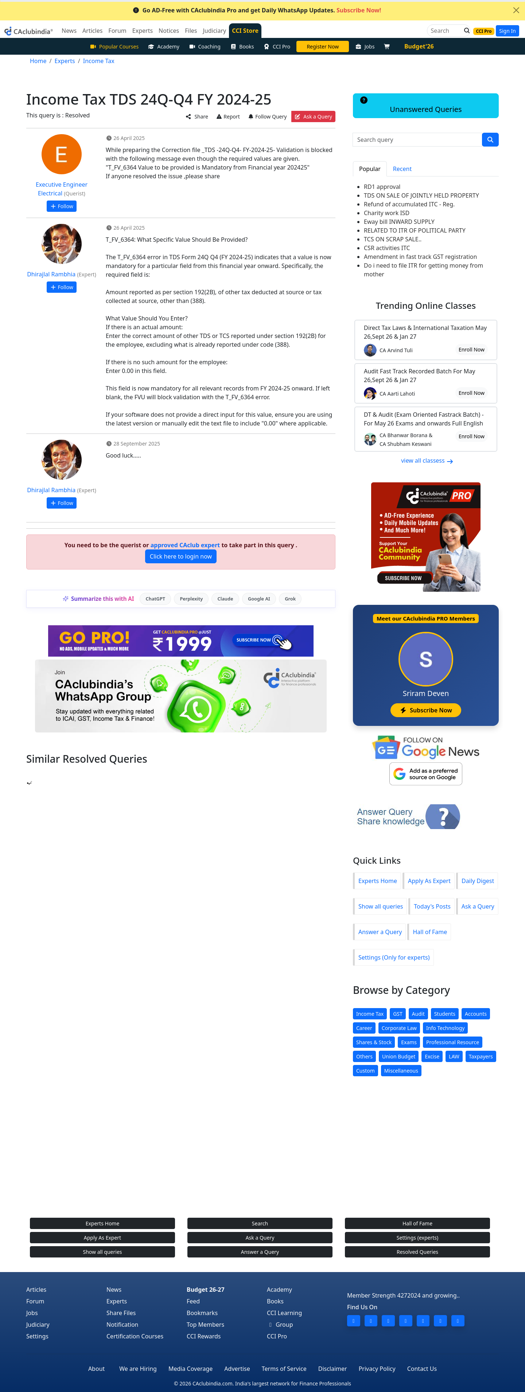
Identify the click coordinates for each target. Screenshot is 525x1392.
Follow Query (267, 116)
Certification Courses (134, 1336)
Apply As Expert (429, 881)
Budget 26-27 (206, 1290)
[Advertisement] (262, 1154)
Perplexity (191, 598)
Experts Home (377, 881)
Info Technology (445, 1027)
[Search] (445, 30)
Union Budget (398, 1056)
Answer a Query (380, 932)
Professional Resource (452, 1042)
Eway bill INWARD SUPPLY (399, 222)
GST (397, 1013)
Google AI (259, 598)
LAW (454, 1056)
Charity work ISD (386, 213)
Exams (409, 1042)
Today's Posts (432, 906)
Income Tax (370, 1013)
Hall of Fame (430, 932)
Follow (61, 206)
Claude (225, 598)
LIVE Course (322, 46)
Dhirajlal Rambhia (51, 274)
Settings (37, 1336)
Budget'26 (419, 46)
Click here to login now (181, 556)
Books (242, 46)
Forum (35, 1301)
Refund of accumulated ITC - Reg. (409, 204)
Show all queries (380, 906)
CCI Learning (284, 1313)
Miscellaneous (401, 1070)
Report (228, 116)
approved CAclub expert (185, 545)
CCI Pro (277, 46)
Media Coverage (190, 1369)
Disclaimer (332, 1369)
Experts (116, 1301)
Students (444, 1013)
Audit (418, 1013)
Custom (365, 1070)
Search (260, 1223)
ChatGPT (155, 598)
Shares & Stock (374, 1042)
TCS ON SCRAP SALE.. (392, 239)
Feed (193, 1301)
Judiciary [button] (214, 31)
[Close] (516, 10)
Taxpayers (481, 1056)
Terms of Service (284, 1369)
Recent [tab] (402, 169)
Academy (163, 46)
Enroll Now (472, 349)
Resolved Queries (417, 1251)
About (96, 1369)
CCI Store (245, 31)
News (113, 1290)
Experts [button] (142, 31)
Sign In (507, 30)
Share (197, 116)
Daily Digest (478, 881)
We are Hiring (138, 1369)
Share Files (121, 1313)
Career (364, 1027)
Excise (432, 1056)
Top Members (205, 1325)
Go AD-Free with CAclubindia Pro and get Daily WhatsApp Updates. (256, 10)
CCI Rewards (204, 1336)
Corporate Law (399, 1027)
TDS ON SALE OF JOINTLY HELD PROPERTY (421, 195)
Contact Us (422, 1369)
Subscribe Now (426, 710)
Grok (290, 598)
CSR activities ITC (387, 248)
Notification (122, 1325)
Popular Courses (114, 46)
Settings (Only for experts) (394, 957)
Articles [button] (92, 31)
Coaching (205, 46)
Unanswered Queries (410, 105)
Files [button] (191, 31)
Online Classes (426, 305)
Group (280, 1325)
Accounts (476, 1013)
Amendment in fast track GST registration (420, 257)
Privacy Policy (377, 1369)
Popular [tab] (370, 169)
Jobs (364, 46)
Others (364, 1056)
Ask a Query (313, 116)
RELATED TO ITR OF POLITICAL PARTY (415, 230)
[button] (464, 30)
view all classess (427, 460)
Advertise (237, 1369)
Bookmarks (202, 1313)
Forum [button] (117, 31)
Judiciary (38, 1325)
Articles (36, 1290)
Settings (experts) (417, 1237)
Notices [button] (169, 31)
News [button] (69, 31)
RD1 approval (382, 187)
